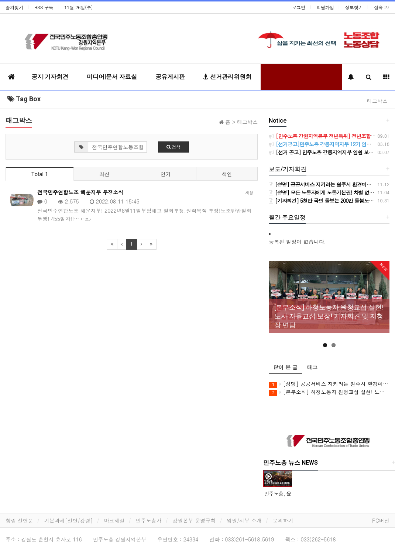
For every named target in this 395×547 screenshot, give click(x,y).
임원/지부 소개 (244, 520)
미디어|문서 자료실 (112, 76)
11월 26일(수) (78, 7)
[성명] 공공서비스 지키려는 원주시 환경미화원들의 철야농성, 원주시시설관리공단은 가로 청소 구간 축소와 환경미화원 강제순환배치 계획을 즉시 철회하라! (329, 384)
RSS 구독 (43, 7)
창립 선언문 (19, 520)
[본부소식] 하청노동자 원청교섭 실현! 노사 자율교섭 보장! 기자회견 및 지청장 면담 (329, 392)
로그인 (298, 7)
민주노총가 (149, 520)
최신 (104, 174)
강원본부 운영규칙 (194, 520)
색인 (227, 174)
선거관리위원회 (227, 76)
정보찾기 (354, 7)
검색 (173, 147)
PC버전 (380, 520)
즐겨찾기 (14, 7)
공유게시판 (170, 76)
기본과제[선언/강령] (68, 520)
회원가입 (325, 7)
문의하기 (283, 520)
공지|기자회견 (49, 76)
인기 (166, 174)
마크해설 (114, 520)
